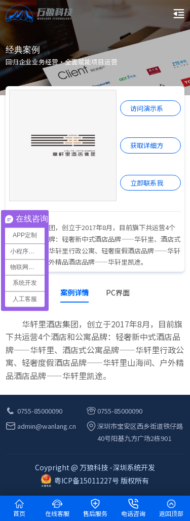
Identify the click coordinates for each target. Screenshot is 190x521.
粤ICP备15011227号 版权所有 (94, 480)
